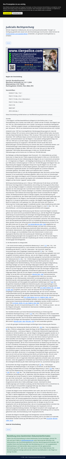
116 (51, 368)
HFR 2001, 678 (30, 321)
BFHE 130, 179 (52, 288)
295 (18, 372)
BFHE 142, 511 (35, 297)
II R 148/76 (43, 288)
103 (41, 327)
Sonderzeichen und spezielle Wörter (17, 34)
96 (6, 329)
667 (52, 282)
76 (40, 365)
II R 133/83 (27, 297)
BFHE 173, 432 (23, 303)
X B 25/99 (49, 418)
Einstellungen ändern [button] (17, 13)
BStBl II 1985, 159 (45, 297)
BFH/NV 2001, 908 (40, 224)
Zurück (8, 43)
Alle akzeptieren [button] (7, 13)
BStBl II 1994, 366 (33, 303)
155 (8, 372)
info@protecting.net (27, 440)
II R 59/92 (15, 303)
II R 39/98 (31, 224)
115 (45, 245)
